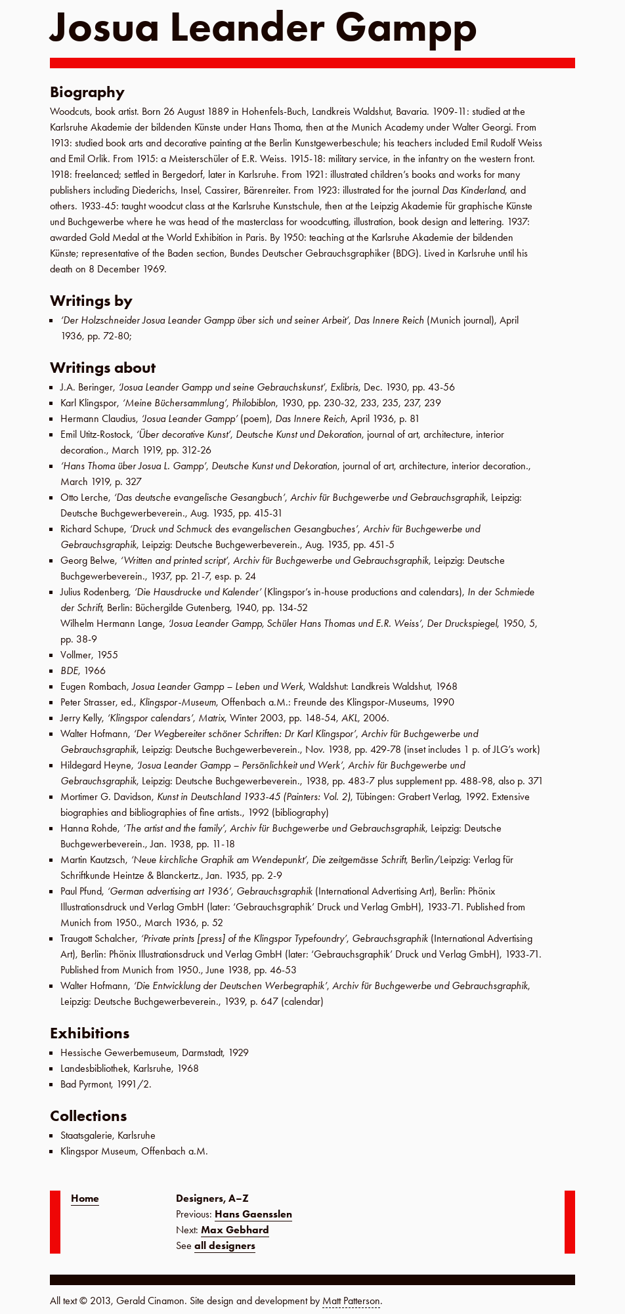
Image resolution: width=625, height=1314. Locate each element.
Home (85, 1198)
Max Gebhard (235, 1230)
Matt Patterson (351, 1300)
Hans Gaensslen (253, 1214)
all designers (224, 1245)
